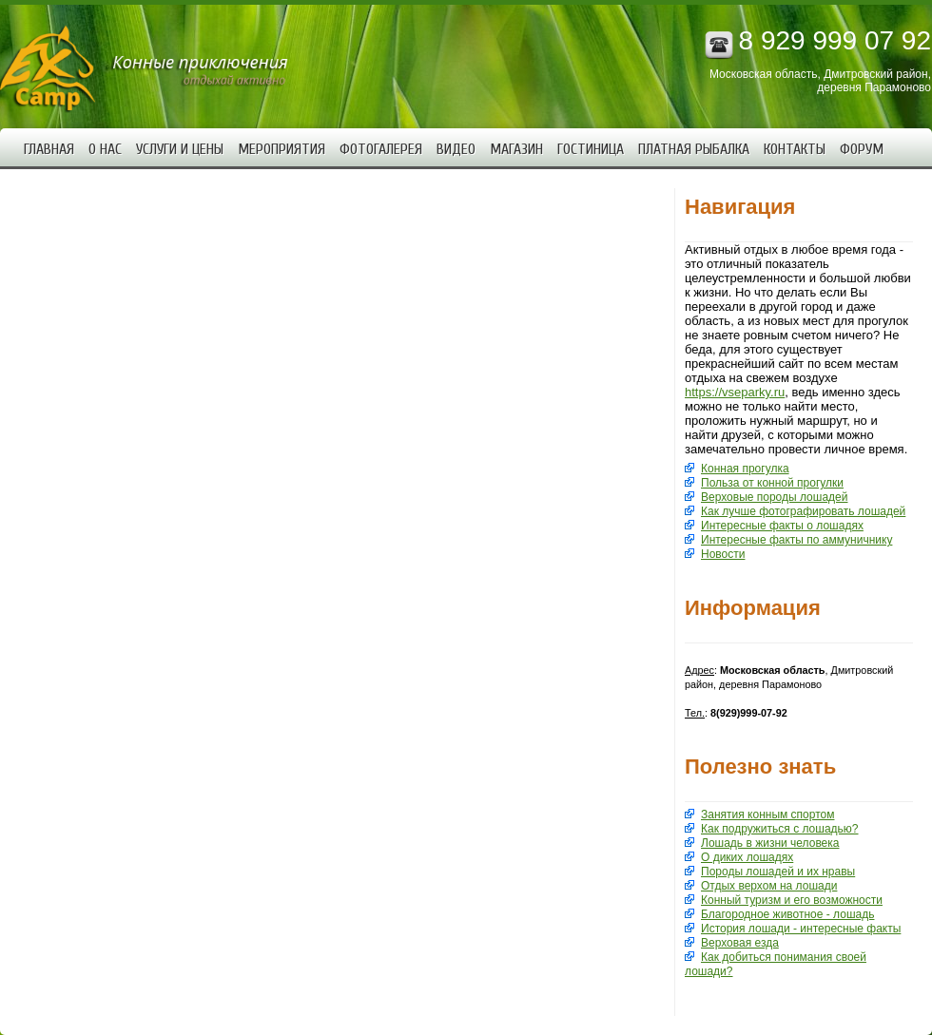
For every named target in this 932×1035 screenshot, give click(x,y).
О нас (105, 149)
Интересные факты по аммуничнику (796, 539)
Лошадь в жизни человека (770, 843)
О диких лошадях (747, 857)
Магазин (516, 149)
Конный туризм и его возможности (792, 900)
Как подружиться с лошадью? (780, 828)
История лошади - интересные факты (801, 928)
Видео (456, 149)
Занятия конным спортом (767, 814)
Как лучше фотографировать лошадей (803, 511)
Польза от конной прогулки (772, 482)
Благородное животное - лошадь (787, 914)
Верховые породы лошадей (774, 497)
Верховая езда (740, 942)
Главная (49, 149)
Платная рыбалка (693, 149)
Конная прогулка (745, 468)
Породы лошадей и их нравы (778, 871)
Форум (861, 149)
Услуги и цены (179, 149)
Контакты (794, 149)
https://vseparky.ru (735, 392)
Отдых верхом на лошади (769, 885)
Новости (723, 554)
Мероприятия (281, 149)
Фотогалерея (381, 149)
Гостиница (590, 149)
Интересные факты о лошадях (782, 525)
